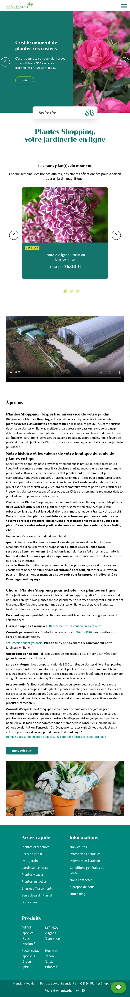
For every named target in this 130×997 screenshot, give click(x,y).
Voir (25, 80)
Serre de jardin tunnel (37, 895)
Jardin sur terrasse (35, 867)
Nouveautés (78, 847)
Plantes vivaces (33, 874)
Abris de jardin (32, 854)
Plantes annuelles (34, 881)
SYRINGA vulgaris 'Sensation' (53, 933)
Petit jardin (30, 860)
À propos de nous (82, 887)
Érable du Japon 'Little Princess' (51, 958)
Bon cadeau (30, 902)
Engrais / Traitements (37, 888)
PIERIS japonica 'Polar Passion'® (28, 935)
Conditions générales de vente (87, 870)
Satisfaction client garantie (24, 643)
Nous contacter (81, 880)
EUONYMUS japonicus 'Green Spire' (30, 958)
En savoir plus (22, 751)
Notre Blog (78, 893)
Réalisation (58, 990)
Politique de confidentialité (58, 983)
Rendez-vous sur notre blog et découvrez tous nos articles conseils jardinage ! (56, 737)
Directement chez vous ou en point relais (75, 626)
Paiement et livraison (85, 860)
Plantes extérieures (35, 847)
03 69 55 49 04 (84, 632)
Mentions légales (24, 983)
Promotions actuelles (85, 854)
